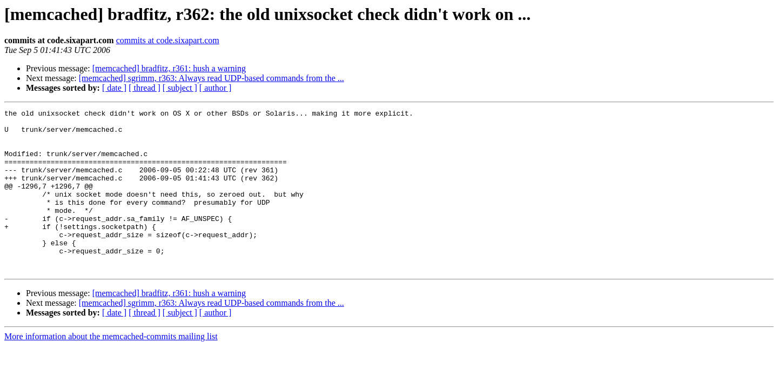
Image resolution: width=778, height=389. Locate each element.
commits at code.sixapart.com (167, 40)
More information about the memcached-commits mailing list (111, 368)
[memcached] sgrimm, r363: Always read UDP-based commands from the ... (211, 78)
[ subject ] (180, 87)
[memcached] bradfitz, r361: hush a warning (169, 68)
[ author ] (215, 87)
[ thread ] (144, 87)
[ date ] (114, 87)
